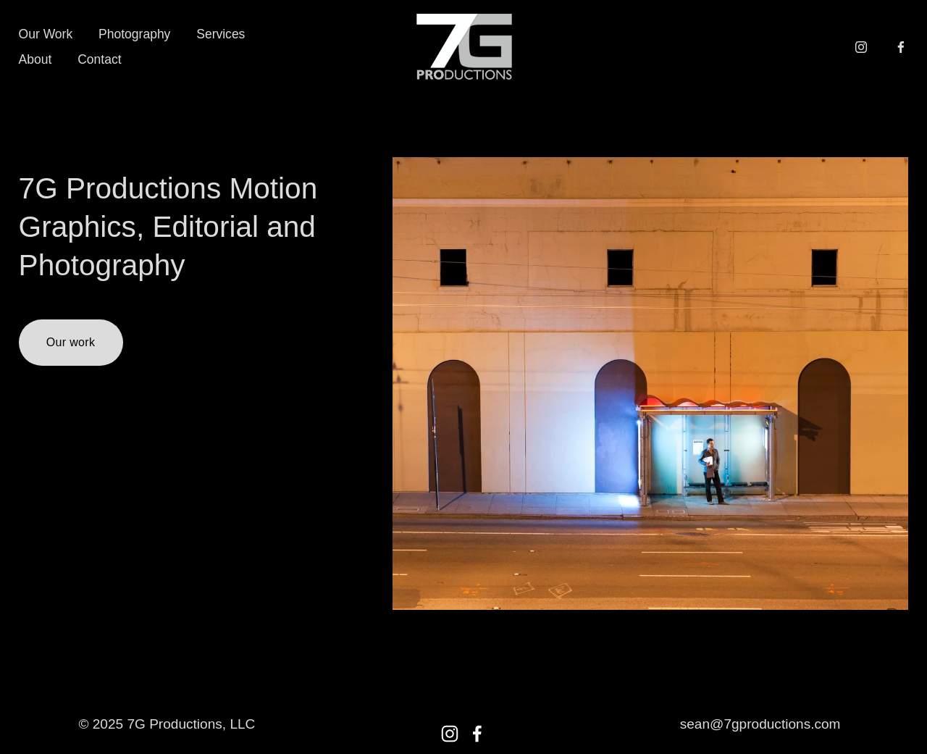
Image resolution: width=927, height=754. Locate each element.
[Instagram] (861, 47)
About (35, 59)
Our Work (46, 34)
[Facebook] (901, 47)
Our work (70, 342)
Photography (134, 34)
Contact (99, 59)
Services (220, 34)
